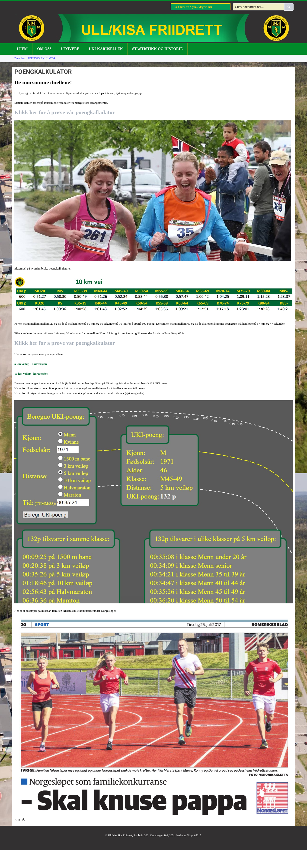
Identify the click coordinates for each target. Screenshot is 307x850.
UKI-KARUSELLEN (106, 49)
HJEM (22, 49)
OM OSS (44, 49)
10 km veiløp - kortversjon (31, 373)
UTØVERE (70, 49)
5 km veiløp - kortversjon (30, 364)
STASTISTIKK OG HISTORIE (157, 49)
